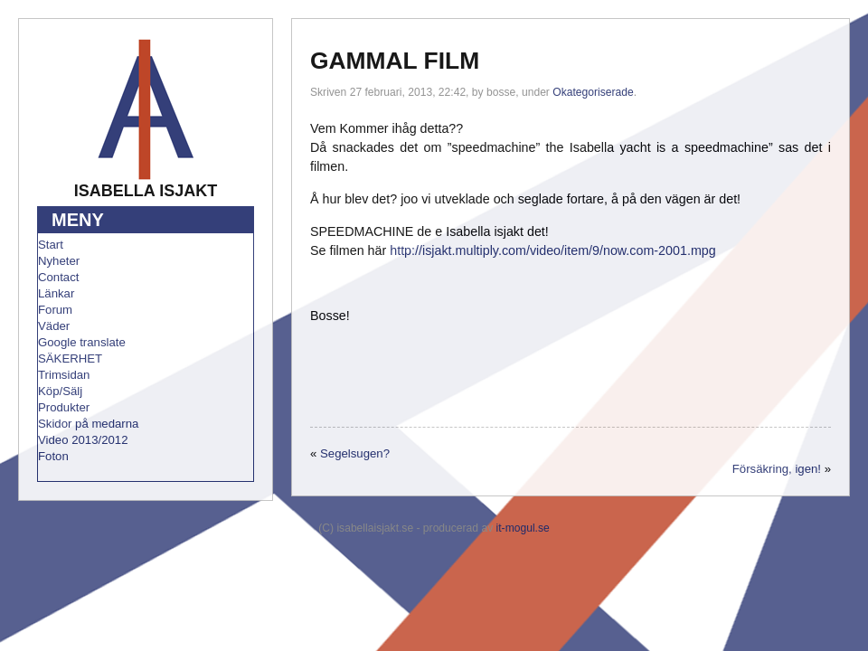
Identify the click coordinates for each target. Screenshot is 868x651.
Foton (53, 456)
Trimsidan (64, 375)
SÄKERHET (70, 358)
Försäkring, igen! (776, 469)
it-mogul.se (523, 528)
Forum (55, 309)
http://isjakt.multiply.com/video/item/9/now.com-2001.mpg (553, 250)
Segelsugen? (355, 453)
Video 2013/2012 (83, 440)
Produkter (64, 407)
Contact (58, 277)
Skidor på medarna (88, 423)
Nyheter (59, 261)
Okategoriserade (592, 92)
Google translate (82, 342)
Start (50, 244)
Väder (54, 326)
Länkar (56, 293)
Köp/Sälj (60, 391)
